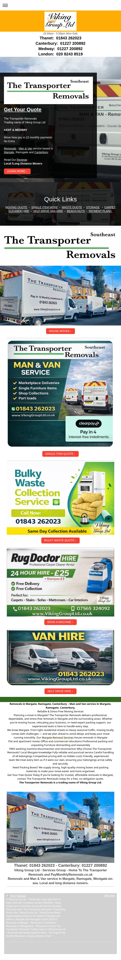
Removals (10, 148)
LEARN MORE (16, 171)
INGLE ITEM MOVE (45, 207)
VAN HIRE (56, 211)
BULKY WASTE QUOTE (59, 540)
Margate (9, 152)
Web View (109, 895)
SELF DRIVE (41, 211)
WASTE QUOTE (72, 207)
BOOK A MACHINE (59, 622)
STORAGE (92, 207)
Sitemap (21, 896)
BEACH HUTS (76, 211)
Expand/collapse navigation (60, 5)
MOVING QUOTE (16, 207)
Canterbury (41, 152)
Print (11, 896)
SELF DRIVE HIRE (59, 691)
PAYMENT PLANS (100, 211)
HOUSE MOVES (59, 331)
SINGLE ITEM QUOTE (59, 453)
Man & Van (25, 148)
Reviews (22, 159)
